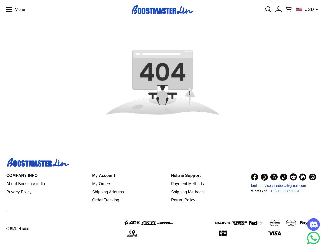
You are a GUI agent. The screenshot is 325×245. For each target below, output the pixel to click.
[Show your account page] (278, 9)
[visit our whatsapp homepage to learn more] (312, 177)
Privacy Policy (19, 192)
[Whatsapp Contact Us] (313, 238)
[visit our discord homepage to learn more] (302, 177)
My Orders (101, 184)
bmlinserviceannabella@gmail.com (278, 186)
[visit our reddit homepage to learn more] (293, 177)
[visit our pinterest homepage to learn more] (264, 177)
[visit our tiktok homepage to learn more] (283, 177)
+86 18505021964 (284, 191)
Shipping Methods (187, 192)
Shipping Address (108, 192)
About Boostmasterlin (25, 184)
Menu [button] (19, 9)
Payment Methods (187, 184)
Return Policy (183, 200)
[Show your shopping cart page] (289, 9)
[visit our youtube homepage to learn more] (274, 177)
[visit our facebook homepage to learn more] (254, 177)
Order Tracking (105, 200)
